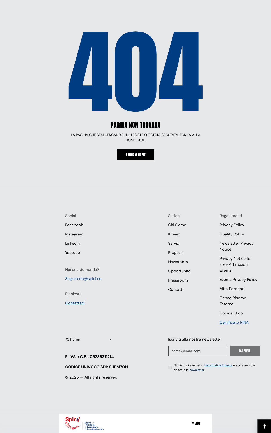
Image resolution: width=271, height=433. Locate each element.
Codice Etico (231, 313)
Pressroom (178, 280)
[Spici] (90, 423)
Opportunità (179, 271)
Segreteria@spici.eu (83, 278)
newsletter (196, 370)
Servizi (173, 243)
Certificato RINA (234, 322)
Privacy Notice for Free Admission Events (236, 264)
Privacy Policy (232, 225)
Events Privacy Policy (238, 279)
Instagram (74, 234)
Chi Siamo (177, 225)
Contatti (175, 289)
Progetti (175, 252)
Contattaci (75, 303)
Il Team (174, 234)
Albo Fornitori (232, 288)
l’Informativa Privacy (218, 365)
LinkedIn (72, 243)
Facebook (74, 225)
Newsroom (178, 261)
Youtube (72, 252)
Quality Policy (232, 234)
